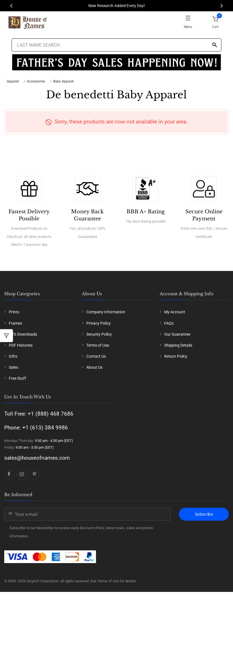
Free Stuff (17, 378)
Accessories (36, 81)
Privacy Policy (98, 323)
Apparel (13, 81)
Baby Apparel (63, 81)
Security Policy (99, 334)
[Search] (215, 45)
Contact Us (96, 356)
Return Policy (175, 356)
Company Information (105, 312)
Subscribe (204, 514)
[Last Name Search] (116, 44)
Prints (14, 312)
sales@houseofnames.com (37, 458)
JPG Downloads (23, 334)
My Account (174, 312)
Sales (13, 367)
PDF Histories (21, 345)
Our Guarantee (177, 334)
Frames (15, 323)
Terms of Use (97, 345)
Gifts (13, 356)
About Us (94, 367)
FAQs (169, 323)
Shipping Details (178, 345)
